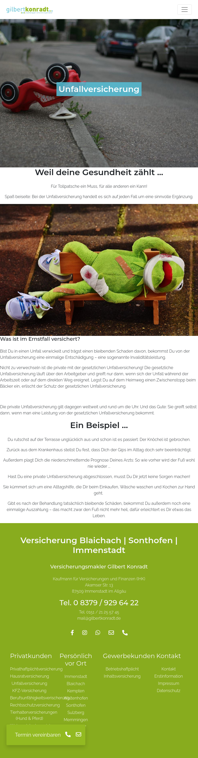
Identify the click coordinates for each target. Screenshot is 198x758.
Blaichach (76, 683)
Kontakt (168, 669)
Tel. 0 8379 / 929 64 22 (99, 602)
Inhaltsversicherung (122, 676)
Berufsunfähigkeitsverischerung (39, 697)
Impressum (168, 683)
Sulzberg (75, 712)
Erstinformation (168, 676)
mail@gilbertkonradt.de (99, 618)
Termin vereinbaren (38, 735)
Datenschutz (168, 690)
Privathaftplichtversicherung (36, 669)
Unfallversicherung (29, 683)
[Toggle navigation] (184, 9)
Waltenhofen (76, 698)
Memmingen (76, 719)
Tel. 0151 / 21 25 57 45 (99, 612)
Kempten (76, 690)
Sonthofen (75, 705)
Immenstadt (75, 676)
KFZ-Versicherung (29, 690)
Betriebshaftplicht (122, 669)
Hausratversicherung (29, 676)
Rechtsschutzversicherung (35, 705)
